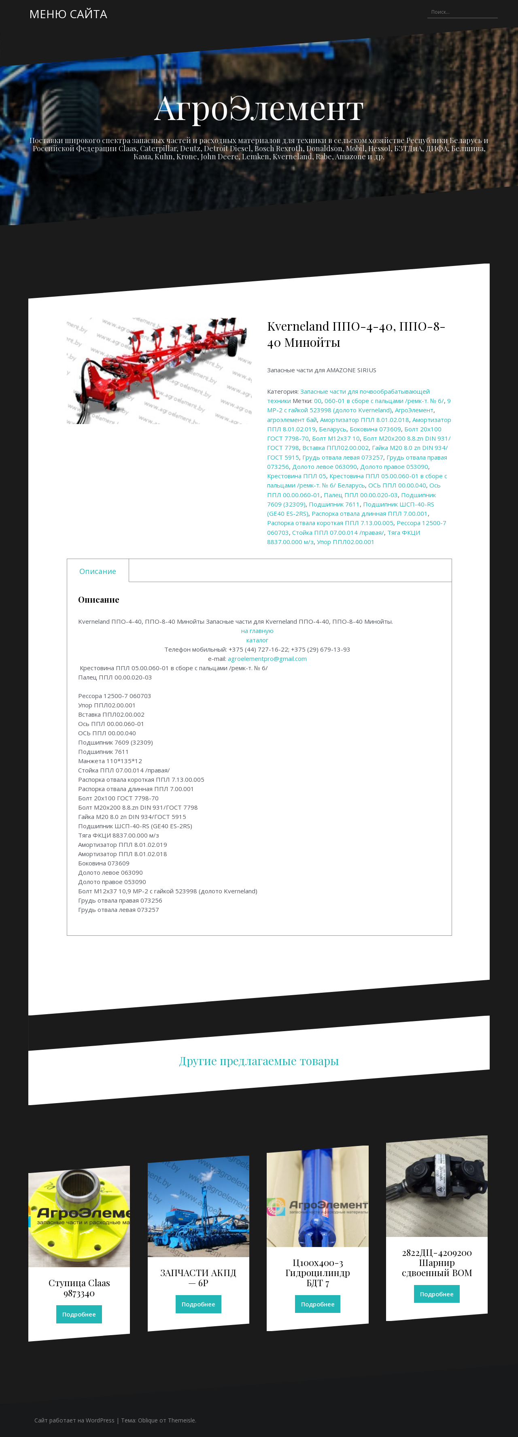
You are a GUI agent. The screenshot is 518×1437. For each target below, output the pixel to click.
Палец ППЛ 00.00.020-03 (361, 495)
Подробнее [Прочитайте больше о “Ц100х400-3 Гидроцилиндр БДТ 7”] (317, 1304)
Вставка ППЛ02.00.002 (335, 447)
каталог (257, 640)
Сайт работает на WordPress (74, 1420)
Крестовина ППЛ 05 (296, 476)
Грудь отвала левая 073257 (342, 457)
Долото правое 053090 (394, 466)
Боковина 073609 (375, 429)
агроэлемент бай (292, 420)
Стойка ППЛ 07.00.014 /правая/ (338, 532)
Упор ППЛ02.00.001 (346, 542)
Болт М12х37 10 (336, 438)
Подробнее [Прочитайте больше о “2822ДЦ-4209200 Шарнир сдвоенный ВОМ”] (437, 1294)
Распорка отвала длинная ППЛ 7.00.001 (370, 513)
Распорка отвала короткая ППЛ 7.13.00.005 (330, 523)
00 (317, 401)
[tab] (98, 570)
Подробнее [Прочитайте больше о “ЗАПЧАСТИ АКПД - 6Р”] (198, 1304)
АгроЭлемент (259, 106)
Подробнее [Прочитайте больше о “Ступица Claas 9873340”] (79, 1314)
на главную (257, 631)
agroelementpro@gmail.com (267, 658)
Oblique (148, 1420)
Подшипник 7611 (334, 504)
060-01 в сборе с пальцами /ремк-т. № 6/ (384, 401)
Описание (97, 571)
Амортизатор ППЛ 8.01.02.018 (364, 420)
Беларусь (332, 429)
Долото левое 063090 (324, 466)
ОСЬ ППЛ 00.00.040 (397, 485)
